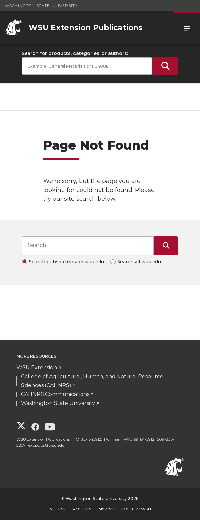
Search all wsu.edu (139, 262)
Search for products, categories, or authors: (75, 53)
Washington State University (41, 5)
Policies (82, 509)
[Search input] (88, 245)
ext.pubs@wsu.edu (46, 445)
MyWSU (106, 509)
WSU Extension (36, 367)
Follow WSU (136, 509)
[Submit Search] (165, 66)
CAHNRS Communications (55, 394)
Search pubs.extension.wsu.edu (66, 262)
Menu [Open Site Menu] (187, 27)
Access (57, 509)
